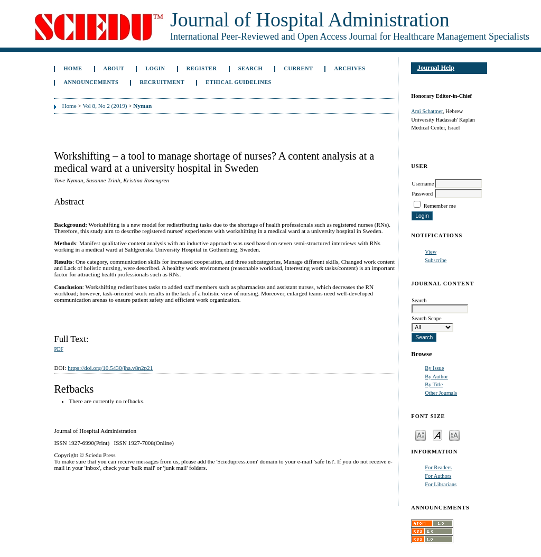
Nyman (142, 106)
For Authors (438, 476)
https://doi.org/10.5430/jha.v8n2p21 (110, 368)
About (114, 68)
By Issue (434, 368)
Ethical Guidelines (239, 82)
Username (423, 184)
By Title (434, 384)
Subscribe (435, 260)
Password (422, 194)
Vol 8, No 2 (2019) (104, 106)
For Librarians (440, 484)
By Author (436, 376)
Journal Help (435, 67)
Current (298, 68)
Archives (350, 68)
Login (155, 68)
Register (201, 68)
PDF (58, 349)
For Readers (438, 467)
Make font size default (437, 435)
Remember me (440, 206)
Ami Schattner (427, 111)
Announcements (90, 82)
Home (72, 68)
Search (250, 68)
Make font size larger (454, 435)
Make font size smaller (420, 435)
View (430, 252)
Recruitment (161, 82)
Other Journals (441, 393)
